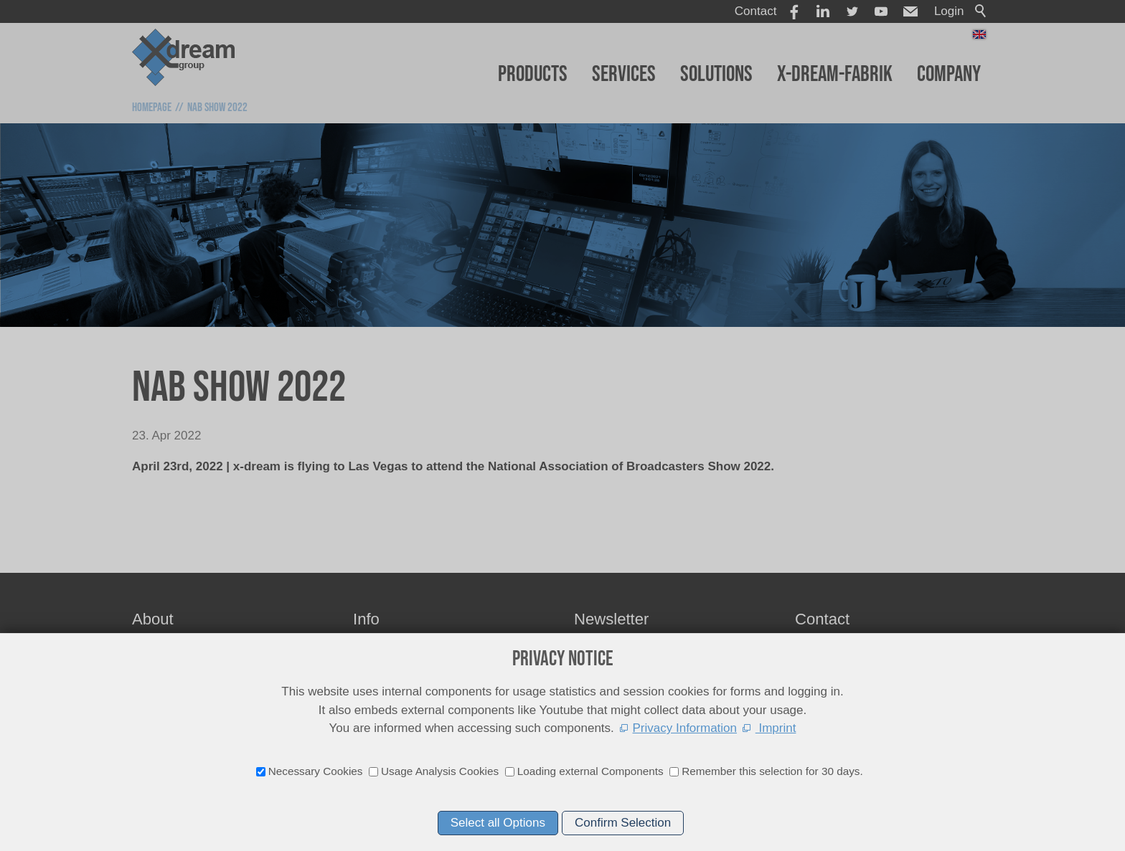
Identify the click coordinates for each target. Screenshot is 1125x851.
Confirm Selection (623, 822)
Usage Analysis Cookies (440, 771)
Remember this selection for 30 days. (772, 771)
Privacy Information (685, 728)
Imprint (776, 728)
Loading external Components (590, 771)
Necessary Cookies (315, 771)
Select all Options (498, 822)
